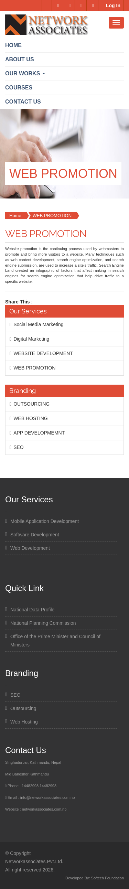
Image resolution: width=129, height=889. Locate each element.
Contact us (23, 102)
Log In (111, 5)
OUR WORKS (25, 73)
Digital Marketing (31, 339)
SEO (18, 447)
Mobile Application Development (44, 521)
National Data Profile (32, 609)
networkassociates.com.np (44, 809)
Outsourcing (23, 708)
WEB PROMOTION (52, 215)
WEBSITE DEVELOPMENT (43, 353)
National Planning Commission (43, 623)
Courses (18, 87)
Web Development (30, 548)
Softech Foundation (107, 878)
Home (13, 45)
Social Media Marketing (38, 324)
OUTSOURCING (31, 404)
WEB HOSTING (30, 418)
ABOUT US (19, 59)
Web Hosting (24, 722)
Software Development (34, 534)
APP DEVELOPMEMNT (39, 433)
